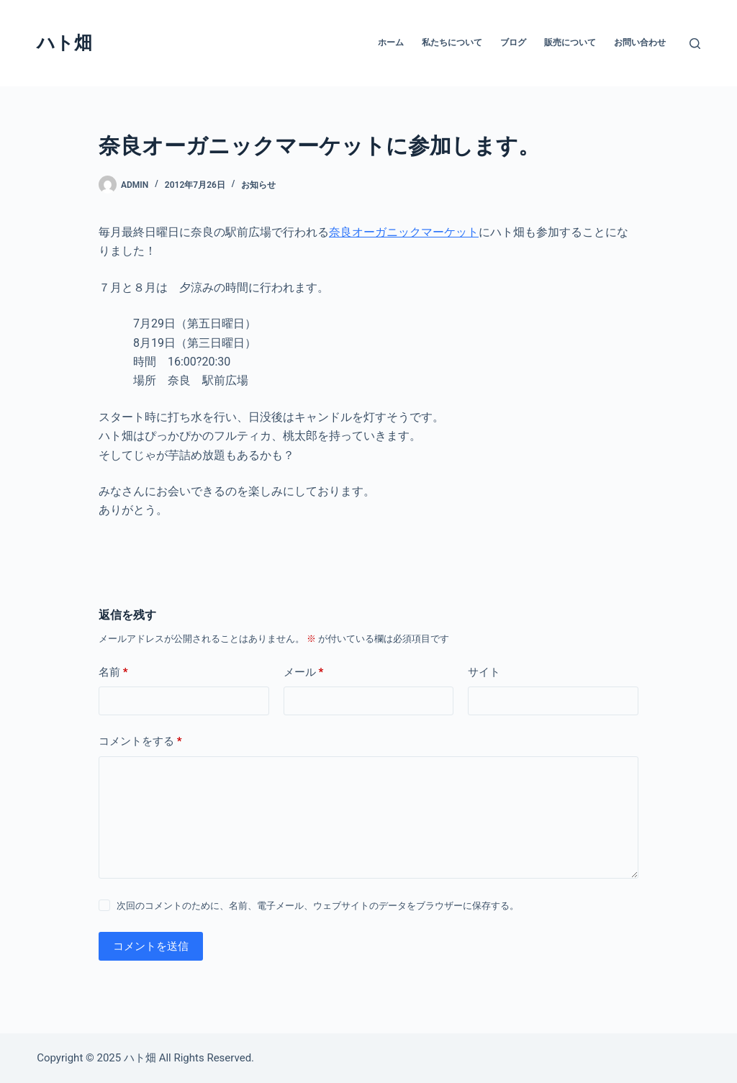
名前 (113, 672)
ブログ (513, 42)
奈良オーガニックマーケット (404, 232)
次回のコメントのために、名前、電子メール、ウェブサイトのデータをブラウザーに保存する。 (318, 905)
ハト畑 (64, 42)
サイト (484, 672)
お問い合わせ (640, 42)
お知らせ (258, 185)
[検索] (694, 43)
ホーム (391, 42)
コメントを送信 (151, 946)
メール (304, 672)
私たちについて (452, 42)
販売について (570, 42)
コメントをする (140, 742)
